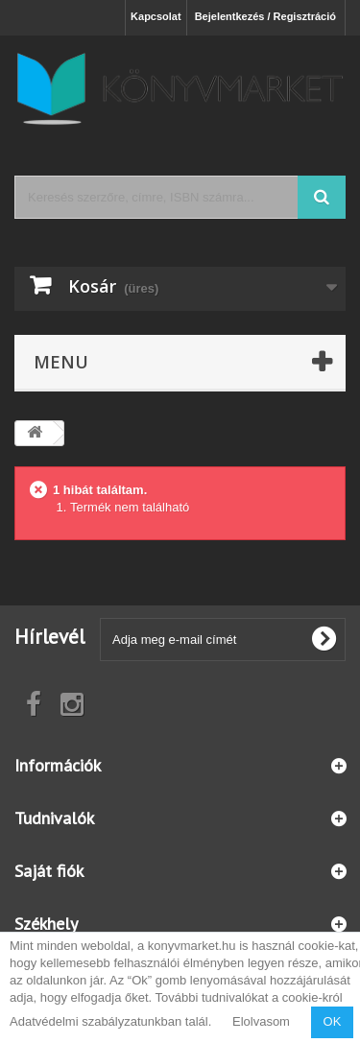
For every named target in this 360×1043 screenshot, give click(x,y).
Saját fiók (49, 871)
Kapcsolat (156, 16)
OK (333, 1021)
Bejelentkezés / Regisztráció (265, 16)
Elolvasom (261, 1021)
